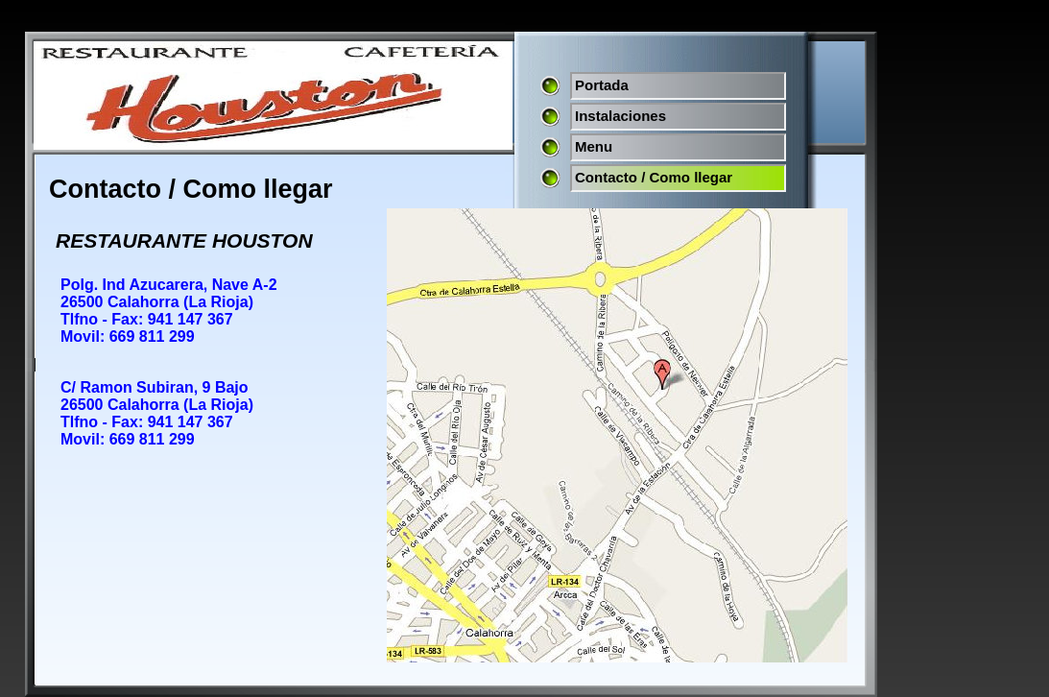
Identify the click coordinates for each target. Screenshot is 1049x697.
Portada (602, 85)
